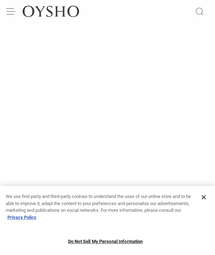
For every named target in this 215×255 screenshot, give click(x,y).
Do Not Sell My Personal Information (105, 244)
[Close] (203, 200)
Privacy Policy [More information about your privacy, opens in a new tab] (21, 219)
